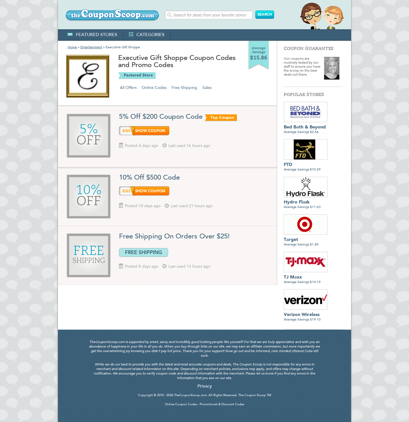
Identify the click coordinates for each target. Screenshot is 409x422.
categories (146, 35)
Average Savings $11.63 (305, 202)
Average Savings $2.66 (305, 127)
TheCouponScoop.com (190, 395)
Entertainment (91, 47)
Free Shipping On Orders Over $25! (174, 236)
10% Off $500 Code (150, 177)
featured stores (92, 35)
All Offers (128, 88)
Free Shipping (184, 88)
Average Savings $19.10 (305, 315)
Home (72, 47)
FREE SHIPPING (143, 252)
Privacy (204, 386)
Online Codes (154, 88)
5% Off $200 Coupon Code (161, 117)
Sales (207, 88)
